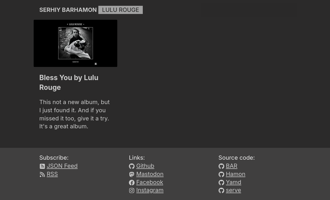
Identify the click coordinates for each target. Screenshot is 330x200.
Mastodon (150, 173)
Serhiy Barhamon (68, 9)
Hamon (235, 173)
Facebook (149, 182)
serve (233, 190)
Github (145, 165)
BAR (231, 165)
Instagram (150, 190)
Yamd (233, 182)
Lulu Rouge (120, 9)
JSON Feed (62, 165)
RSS (52, 173)
